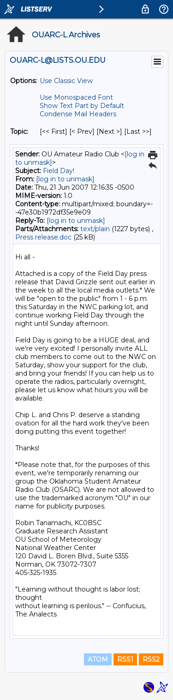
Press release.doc (43, 237)
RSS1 (125, 659)
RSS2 (151, 659)
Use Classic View (66, 81)
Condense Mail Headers (78, 114)
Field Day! (58, 171)
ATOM (98, 659)
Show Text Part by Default (82, 106)
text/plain (95, 229)
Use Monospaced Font (76, 97)
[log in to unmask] (65, 179)
